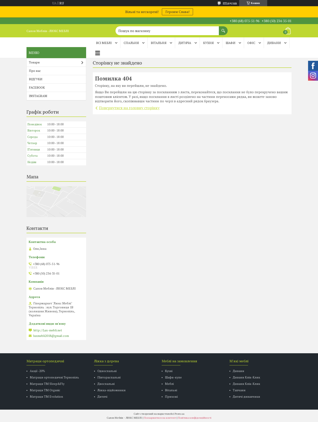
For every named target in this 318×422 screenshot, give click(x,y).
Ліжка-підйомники (111, 390)
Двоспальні (106, 384)
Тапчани (239, 390)
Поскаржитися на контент (160, 417)
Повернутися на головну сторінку (129, 107)
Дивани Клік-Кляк (246, 377)
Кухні (168, 371)
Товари (34, 62)
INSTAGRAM (38, 96)
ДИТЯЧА (184, 43)
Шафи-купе (173, 377)
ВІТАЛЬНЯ (159, 43)
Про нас (35, 71)
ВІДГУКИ (35, 79)
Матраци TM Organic (45, 390)
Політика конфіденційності (194, 417)
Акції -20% (37, 371)
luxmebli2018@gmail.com (51, 336)
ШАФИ (230, 43)
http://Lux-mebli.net (47, 330)
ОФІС (251, 43)
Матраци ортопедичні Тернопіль (54, 377)
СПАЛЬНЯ (131, 43)
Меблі (169, 384)
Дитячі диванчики (246, 396)
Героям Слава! (177, 11)
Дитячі (102, 396)
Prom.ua (179, 413)
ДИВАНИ (274, 43)
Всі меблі (104, 43)
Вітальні (171, 390)
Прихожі (171, 396)
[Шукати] (223, 28)
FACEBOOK (37, 87)
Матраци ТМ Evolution (46, 396)
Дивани (238, 371)
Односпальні (107, 371)
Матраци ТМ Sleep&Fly (47, 384)
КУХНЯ (208, 43)
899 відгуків (230, 3)
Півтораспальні (109, 377)
